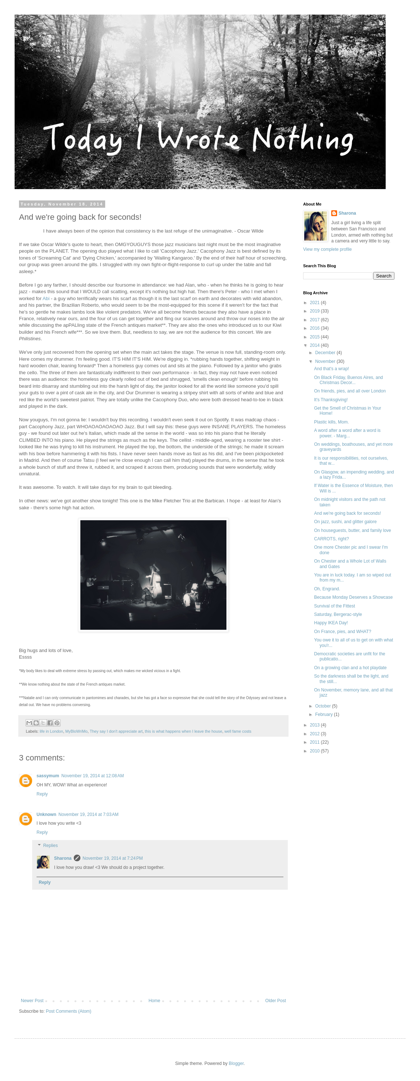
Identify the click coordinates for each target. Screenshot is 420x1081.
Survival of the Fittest (334, 606)
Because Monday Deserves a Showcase (353, 597)
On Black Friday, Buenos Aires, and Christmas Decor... (348, 380)
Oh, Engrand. (327, 588)
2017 (315, 319)
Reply (42, 794)
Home (154, 1000)
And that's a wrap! (331, 368)
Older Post (275, 1000)
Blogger (236, 1063)
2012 (315, 733)
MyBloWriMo (76, 731)
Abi (46, 298)
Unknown (46, 814)
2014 (315, 345)
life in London (51, 731)
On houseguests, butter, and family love (352, 530)
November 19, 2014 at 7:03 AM (88, 814)
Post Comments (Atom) (68, 1011)
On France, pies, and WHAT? (342, 631)
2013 (315, 725)
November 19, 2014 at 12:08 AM (92, 775)
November (326, 361)
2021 (315, 302)
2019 (315, 311)
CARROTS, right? (331, 538)
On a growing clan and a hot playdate (350, 667)
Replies (50, 845)
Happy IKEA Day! (331, 622)
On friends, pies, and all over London (350, 391)
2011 (315, 742)
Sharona (63, 858)
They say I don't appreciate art (116, 731)
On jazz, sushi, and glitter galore (345, 521)
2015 (315, 337)
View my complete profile (327, 249)
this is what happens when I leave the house (183, 731)
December (326, 352)
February (324, 714)
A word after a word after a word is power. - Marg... (347, 433)
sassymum (48, 775)
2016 (315, 328)
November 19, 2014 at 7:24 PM (113, 858)
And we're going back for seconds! (347, 513)
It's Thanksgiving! (331, 399)
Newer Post (32, 1000)
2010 (315, 751)
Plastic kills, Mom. (331, 422)
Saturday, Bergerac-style (338, 614)
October (323, 706)
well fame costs (237, 731)
